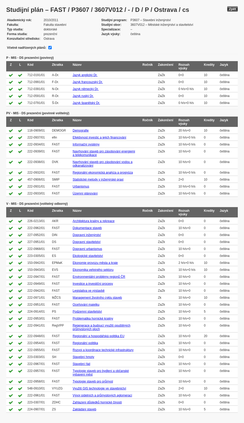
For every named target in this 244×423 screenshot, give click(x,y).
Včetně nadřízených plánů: (26, 48)
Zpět (232, 9)
